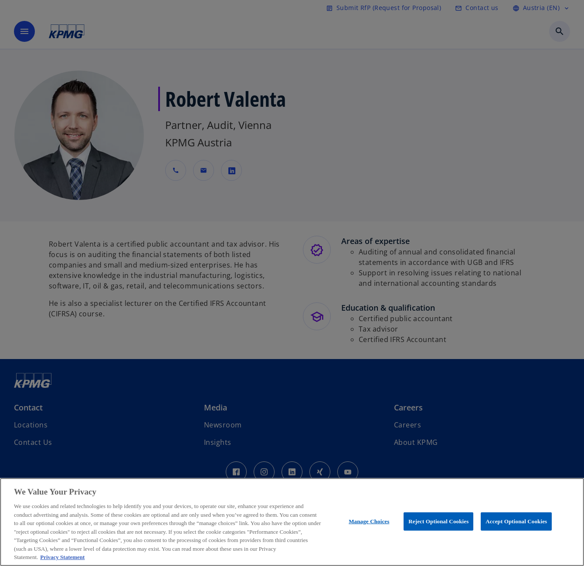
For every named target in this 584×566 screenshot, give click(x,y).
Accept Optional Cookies (516, 521)
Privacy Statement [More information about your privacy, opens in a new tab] (62, 557)
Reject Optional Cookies (438, 521)
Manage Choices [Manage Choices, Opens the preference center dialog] (369, 521)
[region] (292, 522)
